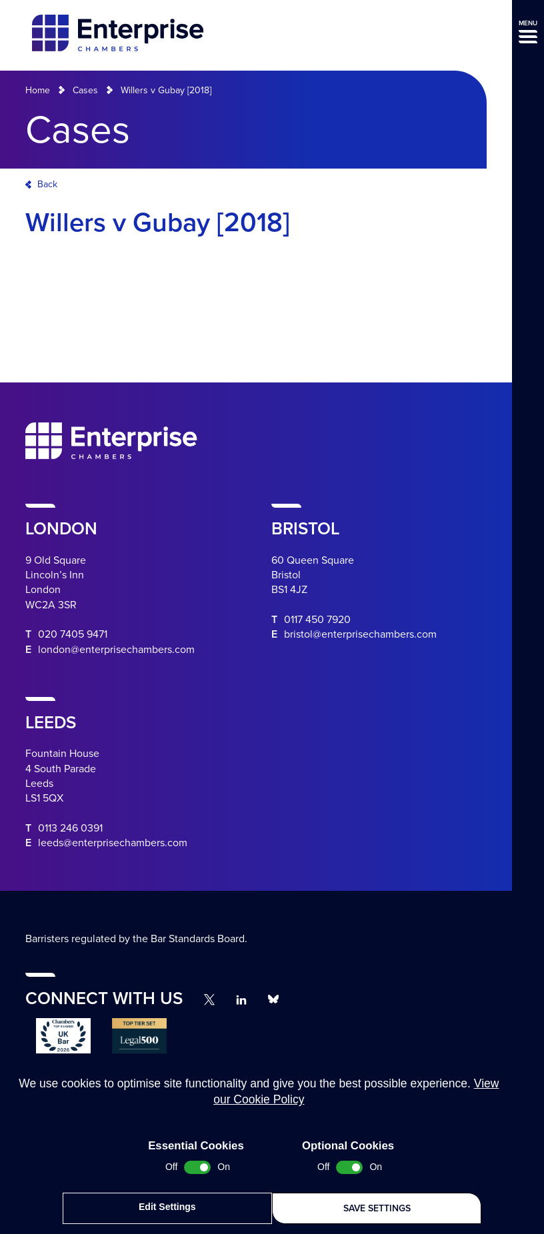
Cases (85, 90)
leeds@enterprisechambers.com (112, 843)
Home (37, 90)
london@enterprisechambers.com (116, 649)
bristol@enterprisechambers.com (360, 634)
